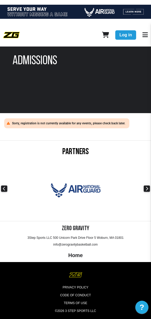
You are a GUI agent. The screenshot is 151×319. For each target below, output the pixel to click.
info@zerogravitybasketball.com (75, 244)
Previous (4, 188)
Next (147, 188)
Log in (125, 35)
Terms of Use (75, 303)
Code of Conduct (75, 295)
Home (75, 255)
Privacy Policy (75, 287)
